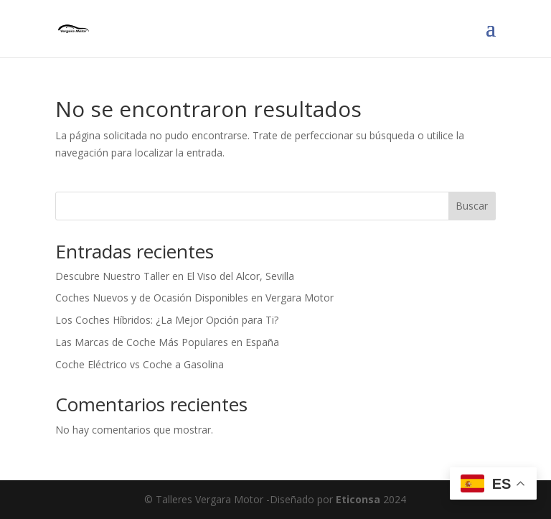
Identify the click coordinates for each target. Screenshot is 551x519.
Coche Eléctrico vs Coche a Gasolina (139, 364)
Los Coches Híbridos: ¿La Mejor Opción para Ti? (166, 320)
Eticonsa (358, 499)
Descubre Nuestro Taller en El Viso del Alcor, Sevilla (174, 276)
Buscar (472, 205)
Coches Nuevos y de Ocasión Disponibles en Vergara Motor (194, 297)
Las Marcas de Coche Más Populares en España (167, 342)
